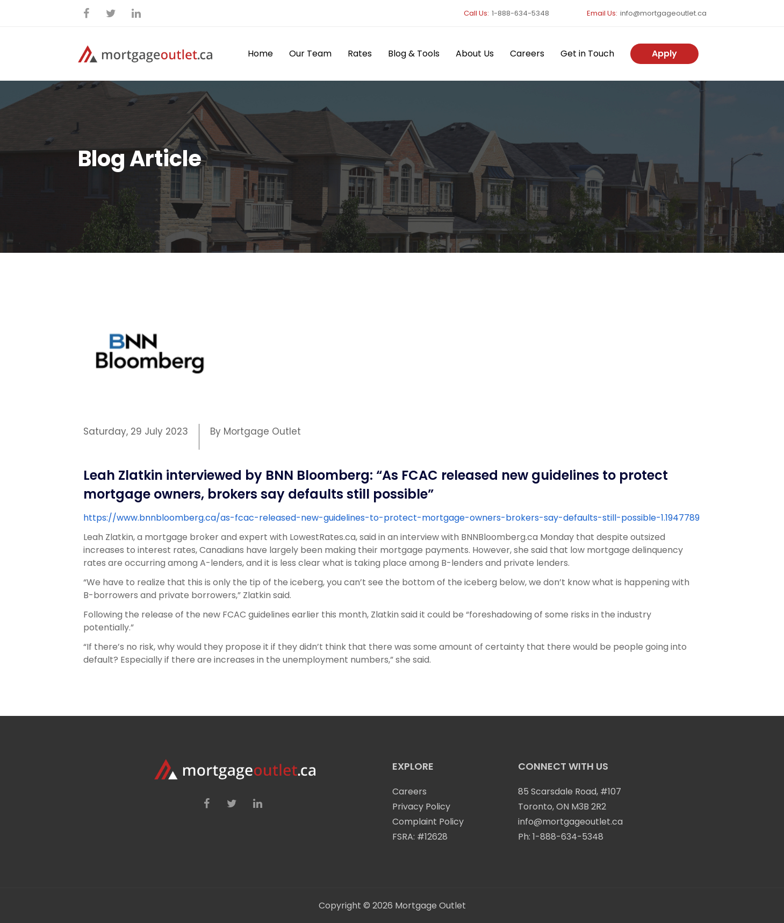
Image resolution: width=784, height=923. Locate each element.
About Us (475, 53)
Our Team (310, 53)
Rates (360, 53)
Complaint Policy (428, 821)
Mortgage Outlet (430, 905)
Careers (527, 53)
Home (260, 53)
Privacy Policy (421, 806)
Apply (664, 53)
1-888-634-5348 (520, 13)
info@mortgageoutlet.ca (663, 13)
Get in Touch (587, 53)
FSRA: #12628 (420, 836)
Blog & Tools (414, 53)
